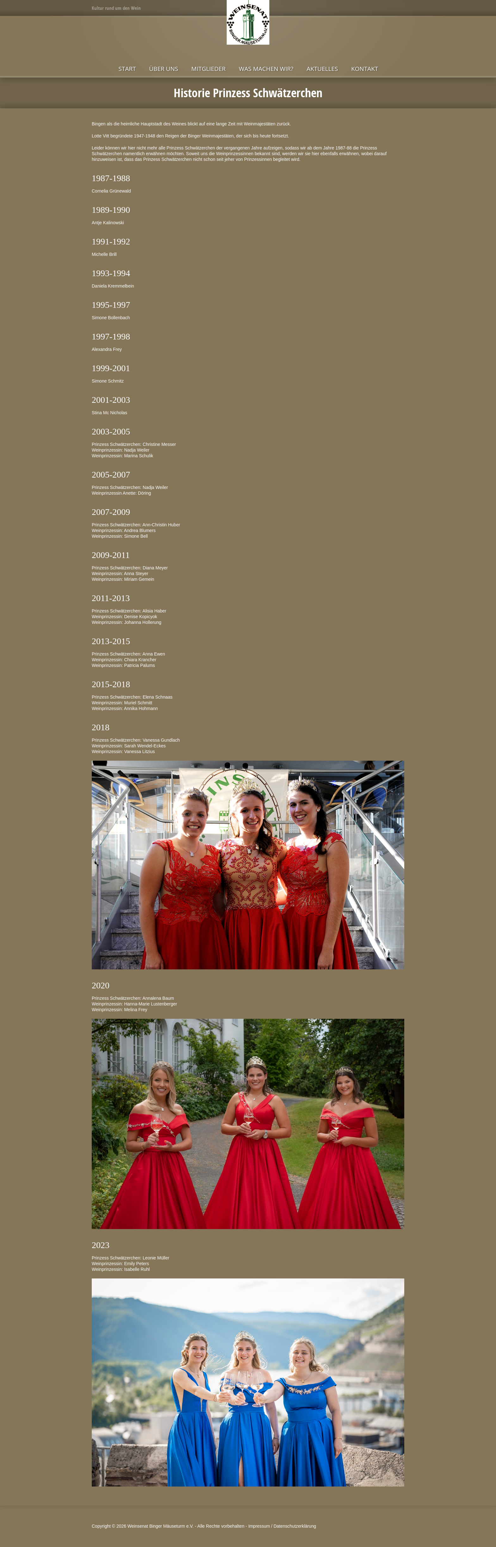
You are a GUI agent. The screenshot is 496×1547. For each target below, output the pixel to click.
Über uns (163, 69)
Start (127, 69)
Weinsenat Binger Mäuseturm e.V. (161, 1526)
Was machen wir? (266, 69)
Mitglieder (208, 69)
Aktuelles (322, 69)
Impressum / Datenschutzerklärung (283, 1526)
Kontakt (364, 69)
